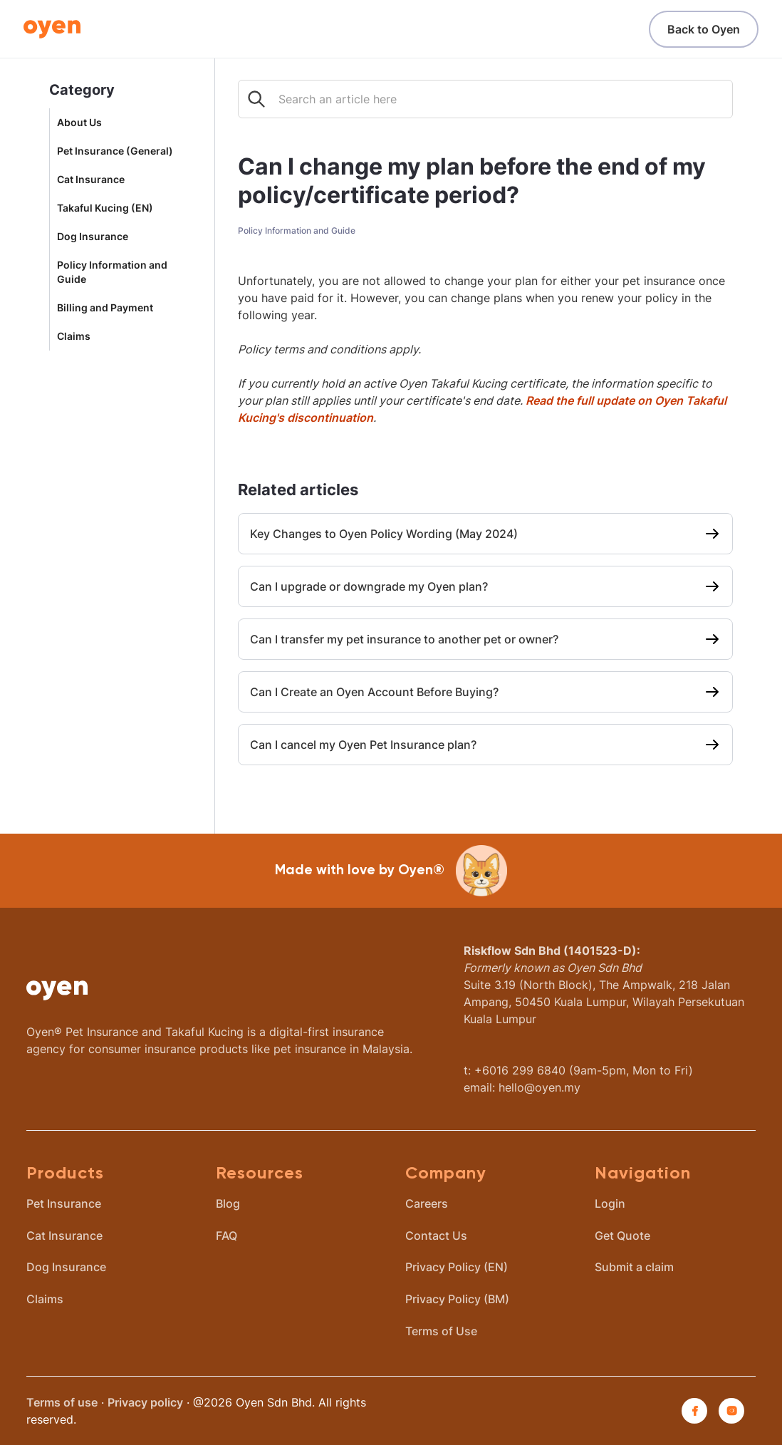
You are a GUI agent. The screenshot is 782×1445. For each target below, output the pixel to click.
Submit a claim (634, 1267)
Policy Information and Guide (112, 272)
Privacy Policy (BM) (457, 1299)
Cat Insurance (91, 179)
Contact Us (436, 1235)
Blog (228, 1203)
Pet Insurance (63, 1203)
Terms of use (62, 1402)
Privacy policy (145, 1402)
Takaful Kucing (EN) (105, 208)
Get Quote (622, 1235)
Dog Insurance (92, 236)
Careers (426, 1203)
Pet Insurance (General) (115, 151)
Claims (73, 336)
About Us (79, 122)
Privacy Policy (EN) (456, 1267)
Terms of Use (441, 1331)
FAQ (226, 1235)
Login (610, 1203)
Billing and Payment (105, 308)
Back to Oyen (703, 29)
